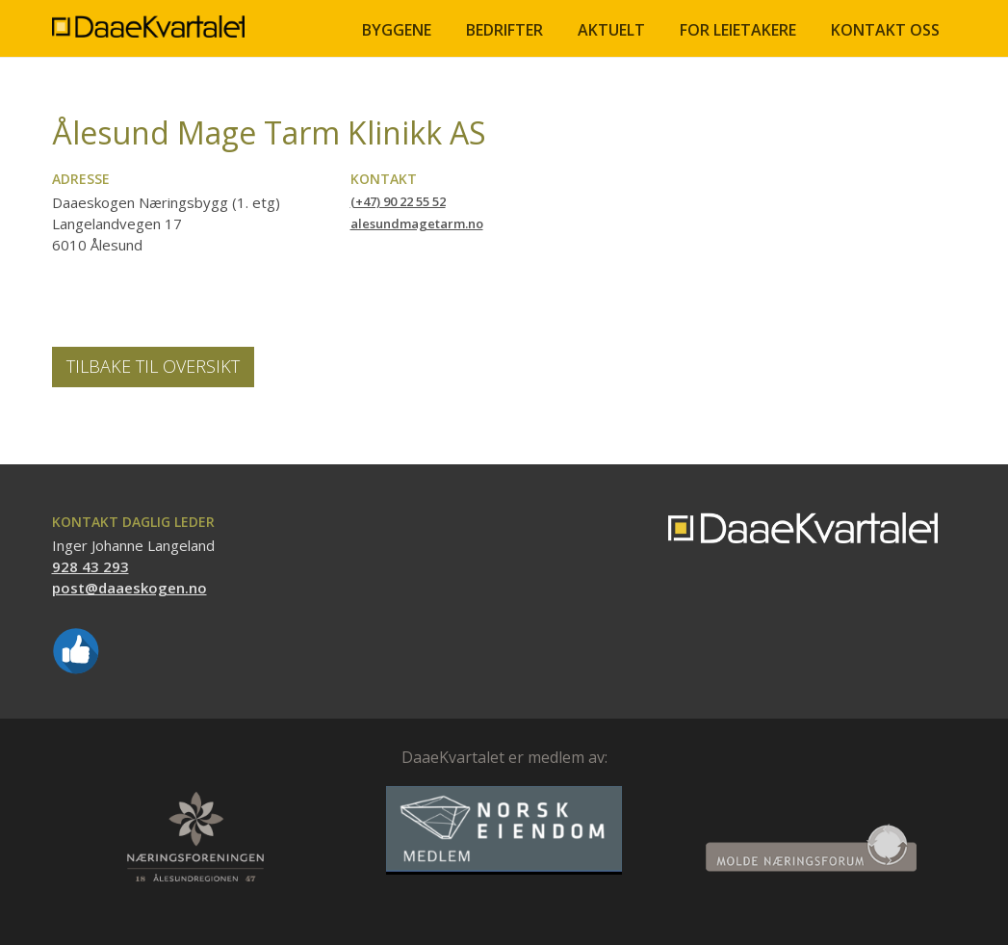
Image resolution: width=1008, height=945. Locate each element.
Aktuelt (611, 29)
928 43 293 (90, 566)
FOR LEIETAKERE (738, 29)
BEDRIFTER (504, 29)
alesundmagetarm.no (416, 223)
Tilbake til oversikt (153, 366)
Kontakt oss (885, 29)
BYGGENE (396, 29)
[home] (148, 19)
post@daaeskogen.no (129, 587)
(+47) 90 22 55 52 (398, 201)
